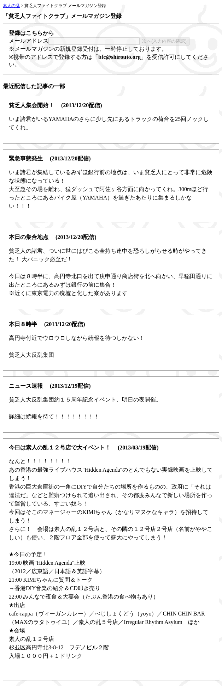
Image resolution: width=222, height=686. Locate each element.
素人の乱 (11, 5)
